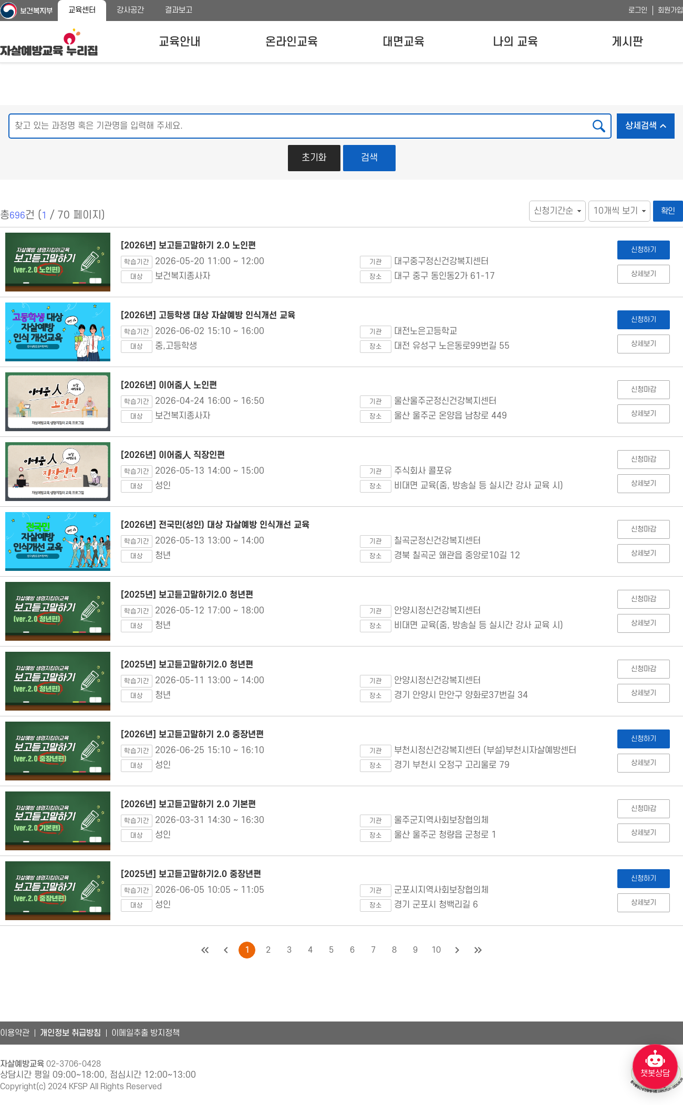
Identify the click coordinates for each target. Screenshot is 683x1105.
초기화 (314, 158)
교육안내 (180, 42)
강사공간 (130, 10)
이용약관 (14, 1033)
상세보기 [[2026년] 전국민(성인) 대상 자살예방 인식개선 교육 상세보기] (643, 553)
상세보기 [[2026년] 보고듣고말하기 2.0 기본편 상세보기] (643, 833)
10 (436, 950)
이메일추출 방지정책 (145, 1033)
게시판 (627, 42)
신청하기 (643, 250)
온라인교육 (291, 42)
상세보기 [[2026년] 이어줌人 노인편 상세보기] (643, 414)
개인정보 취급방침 (70, 1033)
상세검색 (650, 122)
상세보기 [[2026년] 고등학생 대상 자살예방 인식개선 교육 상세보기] (643, 344)
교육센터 (82, 10)
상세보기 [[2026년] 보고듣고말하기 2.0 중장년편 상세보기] (643, 763)
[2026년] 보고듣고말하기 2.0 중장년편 (192, 734)
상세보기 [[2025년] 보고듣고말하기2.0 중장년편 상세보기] (643, 902)
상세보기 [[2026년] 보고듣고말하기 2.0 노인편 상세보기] (643, 274)
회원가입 (670, 10)
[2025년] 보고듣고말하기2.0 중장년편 (191, 874)
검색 (369, 158)
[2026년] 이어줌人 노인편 (169, 385)
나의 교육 (515, 42)
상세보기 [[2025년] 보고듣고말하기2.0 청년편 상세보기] (643, 623)
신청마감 (643, 389)
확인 (668, 211)
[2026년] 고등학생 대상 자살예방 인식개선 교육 (208, 315)
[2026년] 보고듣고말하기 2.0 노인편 (188, 246)
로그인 (637, 10)
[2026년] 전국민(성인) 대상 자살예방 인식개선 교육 (215, 525)
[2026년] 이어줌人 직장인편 (173, 455)
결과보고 (178, 10)
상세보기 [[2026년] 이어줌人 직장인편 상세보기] (643, 483)
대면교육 (403, 42)
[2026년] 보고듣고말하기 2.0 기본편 (188, 804)
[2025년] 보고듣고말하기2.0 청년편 (187, 595)
